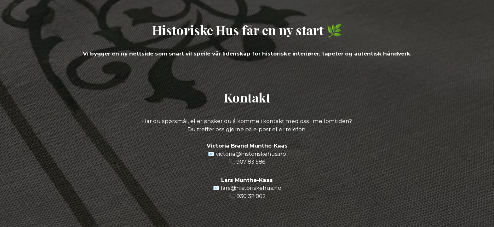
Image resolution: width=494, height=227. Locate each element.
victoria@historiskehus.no (251, 154)
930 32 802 (251, 196)
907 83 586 (251, 162)
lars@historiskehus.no (251, 188)
